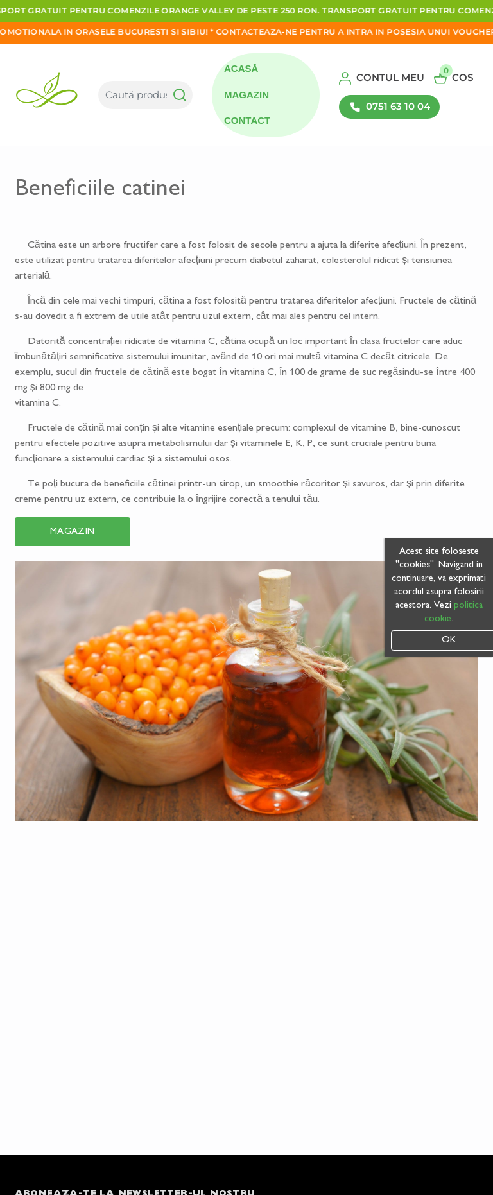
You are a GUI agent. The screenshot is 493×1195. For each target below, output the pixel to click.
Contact (247, 120)
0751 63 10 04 (390, 106)
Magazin (246, 94)
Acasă (241, 68)
